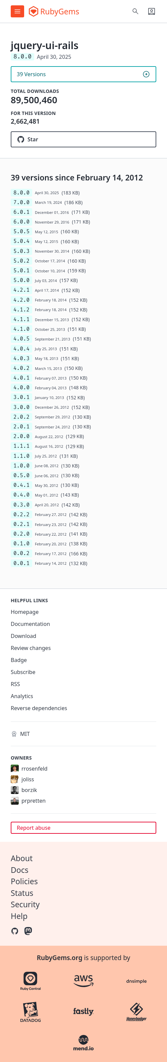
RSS (15, 684)
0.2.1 (21, 524)
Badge (19, 660)
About (22, 858)
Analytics (22, 696)
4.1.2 (21, 309)
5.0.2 (21, 260)
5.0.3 (21, 251)
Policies (24, 881)
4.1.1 (21, 319)
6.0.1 (21, 212)
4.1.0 (21, 329)
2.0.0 (21, 436)
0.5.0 (21, 475)
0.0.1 (21, 563)
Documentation (30, 624)
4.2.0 (21, 299)
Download (23, 636)
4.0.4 (21, 348)
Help (19, 916)
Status (22, 893)
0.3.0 (21, 504)
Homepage (25, 612)
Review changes (31, 648)
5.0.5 (21, 231)
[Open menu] (17, 11)
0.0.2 (21, 553)
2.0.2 (21, 416)
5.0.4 (21, 241)
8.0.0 (21, 192)
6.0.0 (21, 221)
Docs (20, 870)
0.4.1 (21, 485)
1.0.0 (21, 465)
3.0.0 (21, 407)
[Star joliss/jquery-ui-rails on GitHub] (83, 139)
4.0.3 (21, 358)
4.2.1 (21, 289)
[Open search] (135, 11)
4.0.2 (21, 368)
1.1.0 (21, 455)
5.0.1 (21, 270)
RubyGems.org (59, 957)
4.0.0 (21, 387)
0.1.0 (21, 543)
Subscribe (23, 672)
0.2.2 (21, 514)
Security (25, 904)
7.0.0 (21, 202)
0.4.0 (21, 494)
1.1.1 (21, 445)
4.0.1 (21, 377)
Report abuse (33, 827)
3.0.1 (21, 397)
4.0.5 (21, 338)
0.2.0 (21, 533)
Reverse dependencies (39, 708)
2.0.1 (21, 426)
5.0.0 (21, 280)
